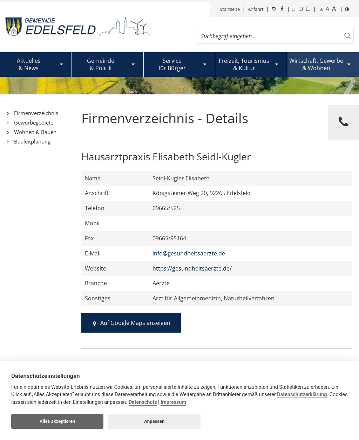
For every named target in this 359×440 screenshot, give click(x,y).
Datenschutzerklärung (302, 395)
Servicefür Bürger (172, 64)
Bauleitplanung (32, 141)
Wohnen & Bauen (35, 131)
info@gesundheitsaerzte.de (189, 253)
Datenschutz (143, 402)
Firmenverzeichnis (36, 112)
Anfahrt (256, 9)
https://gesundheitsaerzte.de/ (192, 268)
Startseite (230, 9)
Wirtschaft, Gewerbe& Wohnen (316, 64)
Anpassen (154, 421)
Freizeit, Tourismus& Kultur (244, 64)
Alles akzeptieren (57, 421)
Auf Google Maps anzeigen (131, 323)
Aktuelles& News (29, 64)
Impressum (173, 402)
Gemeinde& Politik (100, 64)
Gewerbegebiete (33, 122)
